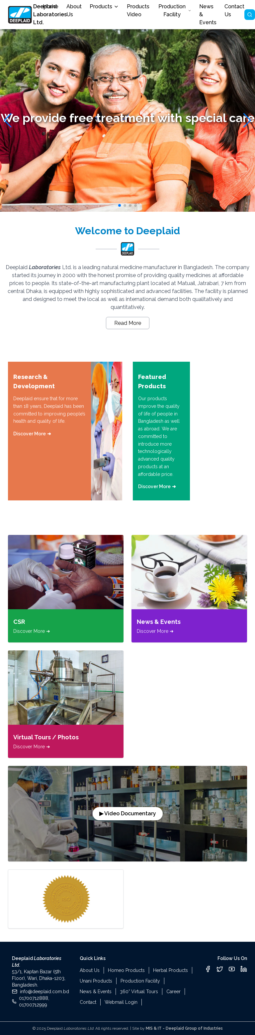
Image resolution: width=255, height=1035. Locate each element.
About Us (90, 970)
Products (104, 6)
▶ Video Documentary (127, 813)
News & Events (96, 991)
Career (173, 991)
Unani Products (96, 981)
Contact (88, 1002)
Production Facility (174, 10)
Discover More (32, 433)
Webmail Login (121, 1002)
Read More (127, 323)
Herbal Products (170, 970)
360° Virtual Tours (139, 991)
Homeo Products (126, 970)
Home (50, 6)
